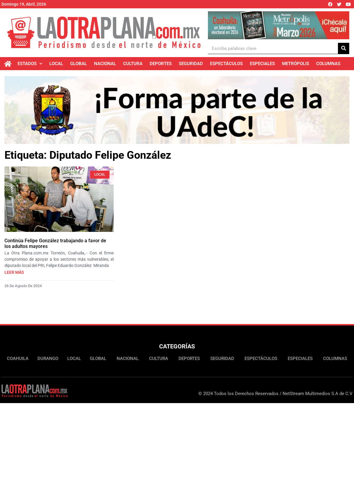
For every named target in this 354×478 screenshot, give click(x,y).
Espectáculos (226, 63)
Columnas (328, 63)
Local (56, 63)
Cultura (132, 63)
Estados (30, 63)
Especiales (262, 63)
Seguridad (191, 63)
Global (78, 63)
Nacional (105, 63)
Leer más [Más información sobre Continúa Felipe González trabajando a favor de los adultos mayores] (14, 273)
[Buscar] (343, 48)
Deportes (161, 63)
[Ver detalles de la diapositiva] (278, 25)
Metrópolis (295, 63)
